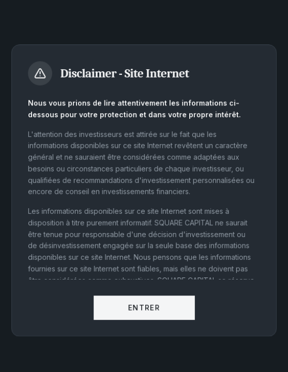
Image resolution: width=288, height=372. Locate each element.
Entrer (144, 309)
